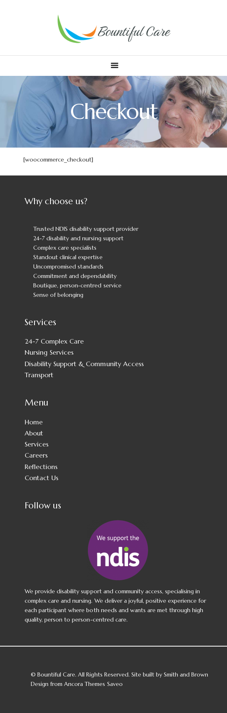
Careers (36, 455)
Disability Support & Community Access (84, 364)
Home (34, 422)
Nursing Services (49, 352)
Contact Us (41, 478)
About (34, 433)
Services (36, 444)
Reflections (41, 466)
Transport (39, 375)
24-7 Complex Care (54, 341)
